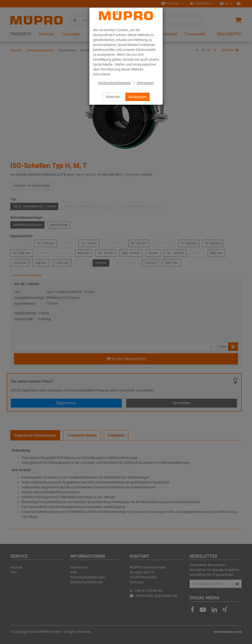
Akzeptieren (137, 97)
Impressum (145, 83)
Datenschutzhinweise (114, 83)
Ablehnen (113, 97)
